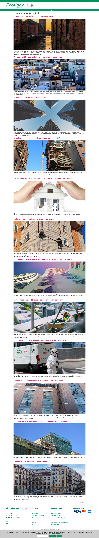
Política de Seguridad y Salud (58, 520)
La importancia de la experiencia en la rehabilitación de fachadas (41, 421)
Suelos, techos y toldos (38, 518)
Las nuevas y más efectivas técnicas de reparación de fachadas (40, 340)
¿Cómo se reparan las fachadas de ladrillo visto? (34, 16)
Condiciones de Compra (56, 524)
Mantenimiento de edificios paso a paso (30, 462)
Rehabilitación (36, 513)
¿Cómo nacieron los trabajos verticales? (30, 97)
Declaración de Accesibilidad (58, 517)
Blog (33, 524)
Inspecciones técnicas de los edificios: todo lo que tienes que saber (42, 178)
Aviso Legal (53, 511)
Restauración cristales (38, 515)
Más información (42, 536)
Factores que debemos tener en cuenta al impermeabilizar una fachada (43, 259)
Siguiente (82, 502)
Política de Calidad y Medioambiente (59, 522)
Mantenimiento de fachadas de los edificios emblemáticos (38, 381)
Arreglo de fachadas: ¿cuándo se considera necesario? (37, 138)
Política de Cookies (55, 515)
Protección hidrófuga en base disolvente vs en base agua (38, 57)
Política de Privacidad (56, 513)
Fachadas (35, 511)
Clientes (34, 522)
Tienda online (35, 520)
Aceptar (59, 536)
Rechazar (52, 536)
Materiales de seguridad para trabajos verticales (34, 219)
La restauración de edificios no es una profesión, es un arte (38, 300)
